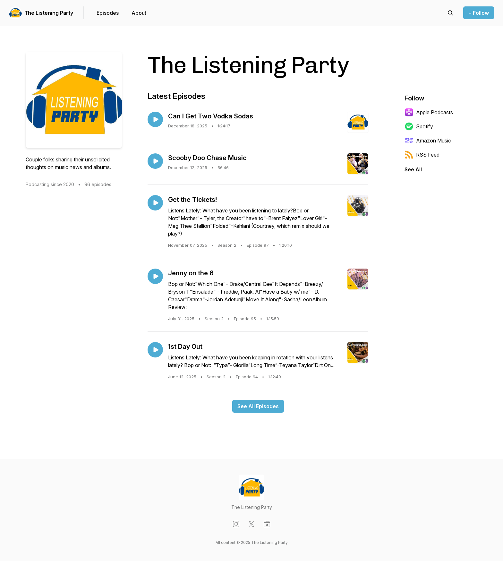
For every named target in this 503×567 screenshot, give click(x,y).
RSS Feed (422, 154)
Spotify (419, 126)
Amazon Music (428, 140)
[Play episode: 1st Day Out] (155, 349)
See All (413, 169)
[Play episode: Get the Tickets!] (155, 202)
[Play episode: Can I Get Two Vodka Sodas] (155, 119)
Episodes (108, 13)
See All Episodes (258, 406)
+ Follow (478, 13)
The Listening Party (48, 13)
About (139, 13)
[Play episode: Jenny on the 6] (155, 276)
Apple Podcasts (429, 112)
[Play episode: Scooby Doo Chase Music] (155, 161)
